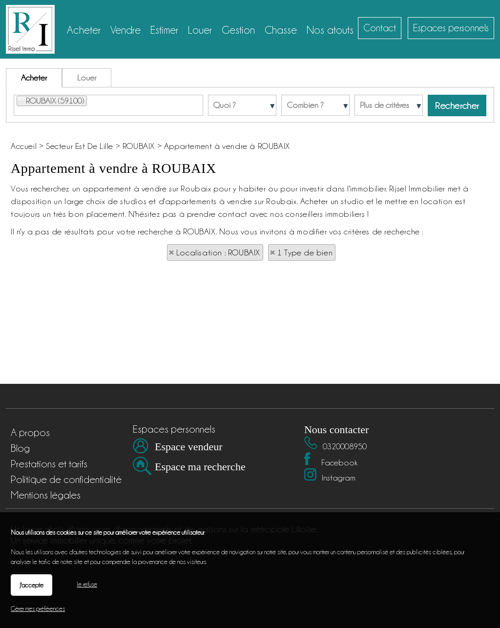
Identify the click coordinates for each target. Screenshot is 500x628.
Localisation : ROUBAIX (218, 252)
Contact (379, 28)
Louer (86, 77)
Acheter (34, 77)
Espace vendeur (189, 446)
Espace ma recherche (200, 467)
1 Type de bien (305, 252)
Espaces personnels (451, 28)
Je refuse (87, 584)
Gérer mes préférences (38, 608)
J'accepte (31, 585)
